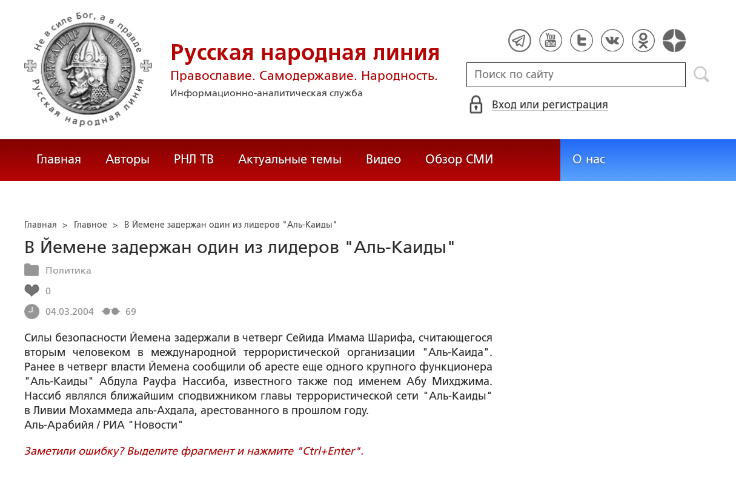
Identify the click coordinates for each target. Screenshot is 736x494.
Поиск (702, 74)
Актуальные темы (290, 159)
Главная (58, 159)
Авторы (127, 159)
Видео (383, 159)
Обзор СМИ (459, 159)
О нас (588, 159)
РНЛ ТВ (194, 159)
